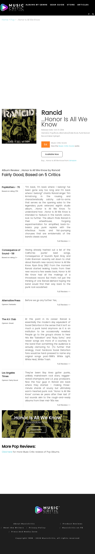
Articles (83, 4)
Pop (13, 19)
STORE (71, 4)
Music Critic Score (66, 146)
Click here (7, 451)
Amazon (72, 160)
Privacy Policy (37, 528)
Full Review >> (63, 241)
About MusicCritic (24, 524)
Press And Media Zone (24, 532)
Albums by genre (37, 4)
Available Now (52, 154)
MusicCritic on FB (72, 528)
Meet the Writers (13, 528)
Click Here (36, 429)
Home (5, 19)
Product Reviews (73, 524)
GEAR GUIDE (57, 4)
